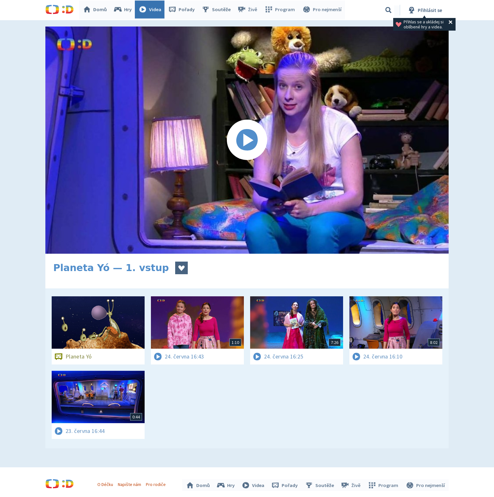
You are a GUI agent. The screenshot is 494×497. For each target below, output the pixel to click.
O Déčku (106, 484)
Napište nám (130, 484)
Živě (248, 10)
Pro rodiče (157, 484)
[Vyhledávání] (388, 10)
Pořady (182, 10)
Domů (96, 10)
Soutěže (217, 10)
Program (280, 10)
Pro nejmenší (322, 10)
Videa (151, 10)
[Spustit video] (247, 140)
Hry (124, 10)
